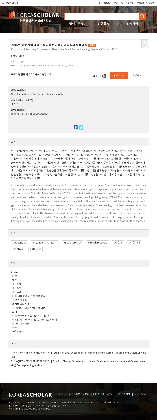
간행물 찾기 (105, 24)
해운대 (118, 242)
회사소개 (62, 394)
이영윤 (14, 56)
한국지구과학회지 (19, 90)
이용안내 (150, 3)
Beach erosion (73, 242)
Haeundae (20, 242)
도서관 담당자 (141, 394)
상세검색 (132, 24)
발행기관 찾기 (78, 24)
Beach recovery (98, 242)
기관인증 (107, 3)
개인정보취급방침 (80, 394)
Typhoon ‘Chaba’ (45, 242)
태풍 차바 (135, 242)
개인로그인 (118, 3)
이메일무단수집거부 (103, 394)
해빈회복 (36, 249)
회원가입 (130, 3)
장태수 (21, 56)
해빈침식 (19, 249)
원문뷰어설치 (123, 394)
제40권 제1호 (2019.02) (22, 100)
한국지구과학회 (18, 110)
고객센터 (140, 3)
